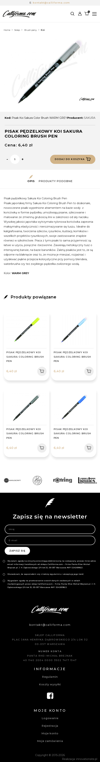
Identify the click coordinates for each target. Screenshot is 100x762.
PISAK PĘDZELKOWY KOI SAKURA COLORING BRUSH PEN (25, 356)
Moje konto (50, 733)
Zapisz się (17, 550)
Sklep (17, 30)
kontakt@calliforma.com (51, 2)
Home (7, 30)
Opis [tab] (31, 179)
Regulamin (50, 676)
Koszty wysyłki (50, 684)
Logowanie (50, 718)
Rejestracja (50, 725)
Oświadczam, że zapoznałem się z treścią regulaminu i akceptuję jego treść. (45, 574)
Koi (43, 30)
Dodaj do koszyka (73, 159)
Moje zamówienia (50, 741)
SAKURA (89, 118)
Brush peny (30, 30)
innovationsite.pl (86, 759)
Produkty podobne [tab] (56, 179)
